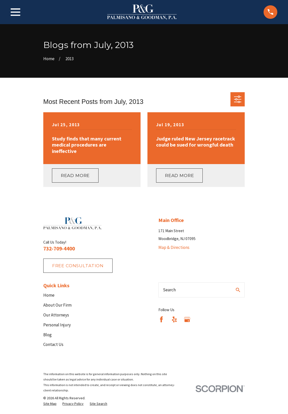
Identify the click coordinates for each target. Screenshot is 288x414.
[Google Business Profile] (187, 319)
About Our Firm (57, 305)
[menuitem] (50, 403)
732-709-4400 (59, 248)
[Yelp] (174, 319)
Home (48, 295)
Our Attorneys (56, 315)
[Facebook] (161, 319)
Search (169, 290)
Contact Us (53, 344)
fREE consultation (78, 265)
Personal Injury (57, 325)
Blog (47, 335)
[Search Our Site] (238, 290)
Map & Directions (173, 247)
